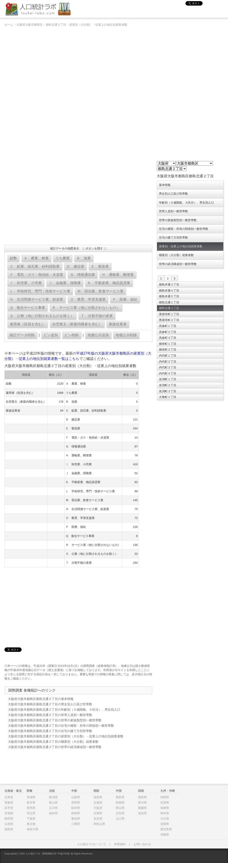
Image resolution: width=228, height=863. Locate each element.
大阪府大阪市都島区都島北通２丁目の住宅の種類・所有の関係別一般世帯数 (61, 725)
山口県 (120, 818)
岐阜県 (75, 808)
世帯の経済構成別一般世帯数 (178, 264)
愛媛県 (142, 808)
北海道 (8, 797)
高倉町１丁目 (167, 326)
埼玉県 (31, 813)
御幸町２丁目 (167, 349)
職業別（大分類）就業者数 (176, 255)
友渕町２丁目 (167, 385)
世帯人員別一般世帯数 (173, 211)
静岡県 (75, 813)
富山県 (53, 802)
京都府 (98, 802)
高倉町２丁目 (167, 332)
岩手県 (8, 808)
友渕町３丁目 (167, 391)
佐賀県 (164, 802)
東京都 (31, 824)
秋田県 (8, 818)
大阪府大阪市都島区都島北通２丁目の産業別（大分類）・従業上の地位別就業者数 (65, 736)
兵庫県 (98, 813)
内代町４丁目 (167, 373)
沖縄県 (164, 834)
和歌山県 (99, 824)
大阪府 (98, 808)
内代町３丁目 (167, 367)
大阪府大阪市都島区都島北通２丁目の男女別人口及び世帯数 (50, 704)
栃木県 (31, 802)
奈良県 (98, 818)
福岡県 (164, 797)
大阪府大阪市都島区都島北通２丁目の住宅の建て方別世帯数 (50, 731)
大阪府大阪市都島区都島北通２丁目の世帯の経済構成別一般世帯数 (55, 747)
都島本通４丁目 (169, 290)
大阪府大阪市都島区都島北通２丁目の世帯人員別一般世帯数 (50, 715)
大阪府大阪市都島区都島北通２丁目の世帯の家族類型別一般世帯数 (55, 720)
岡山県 (120, 808)
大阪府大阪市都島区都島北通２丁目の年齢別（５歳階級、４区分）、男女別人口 (64, 709)
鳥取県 (120, 797)
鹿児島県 (166, 829)
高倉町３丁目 (167, 337)
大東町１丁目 (167, 397)
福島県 (8, 829)
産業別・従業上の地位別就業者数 (180, 246)
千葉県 (31, 818)
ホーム (8, 24)
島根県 (120, 802)
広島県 (120, 813)
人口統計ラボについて (91, 844)
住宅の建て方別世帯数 (173, 237)
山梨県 (75, 797)
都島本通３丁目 (169, 284)
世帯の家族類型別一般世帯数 (178, 220)
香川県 (142, 802)
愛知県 (75, 818)
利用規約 (120, 844)
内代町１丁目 (167, 355)
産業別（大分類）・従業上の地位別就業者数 (98, 24)
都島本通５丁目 (169, 296)
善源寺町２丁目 (169, 320)
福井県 (53, 813)
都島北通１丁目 (169, 302)
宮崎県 (164, 824)
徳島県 (142, 797)
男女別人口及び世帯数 (173, 193)
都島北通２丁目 (56, 24)
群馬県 (31, 808)
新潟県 (53, 797)
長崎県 (164, 808)
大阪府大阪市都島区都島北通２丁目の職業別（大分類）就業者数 (53, 741)
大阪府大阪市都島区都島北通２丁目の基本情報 (40, 699)
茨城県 (31, 797)
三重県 (75, 824)
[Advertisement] (78, 209)
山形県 (8, 824)
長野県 (75, 802)
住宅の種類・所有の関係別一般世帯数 (183, 229)
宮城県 (8, 813)
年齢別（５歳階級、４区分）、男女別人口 (186, 202)
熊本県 (164, 813)
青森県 (8, 802)
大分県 (164, 818)
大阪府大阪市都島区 (29, 24)
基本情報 (165, 185)
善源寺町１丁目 (169, 314)
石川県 (53, 808)
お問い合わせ (142, 844)
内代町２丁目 (167, 361)
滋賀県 (98, 797)
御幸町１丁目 (167, 343)
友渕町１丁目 (167, 379)
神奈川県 (32, 829)
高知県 (142, 813)
